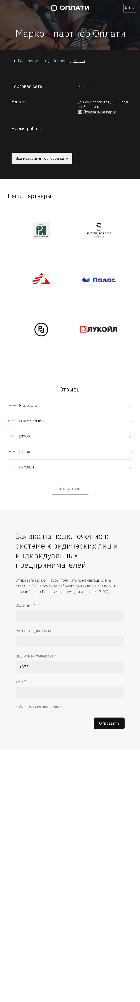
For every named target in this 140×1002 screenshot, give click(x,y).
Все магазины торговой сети (41, 158)
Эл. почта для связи (33, 630)
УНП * (20, 681)
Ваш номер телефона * (35, 656)
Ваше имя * (25, 605)
